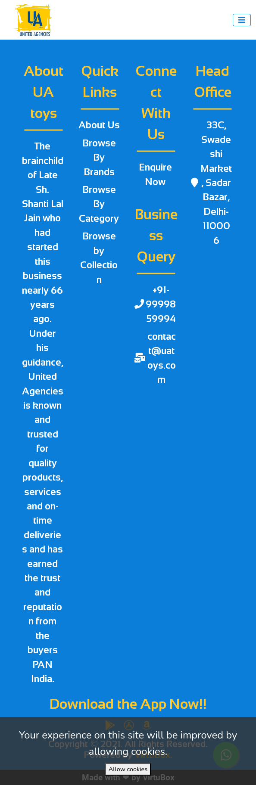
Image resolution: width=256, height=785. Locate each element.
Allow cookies (128, 769)
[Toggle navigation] (242, 20)
